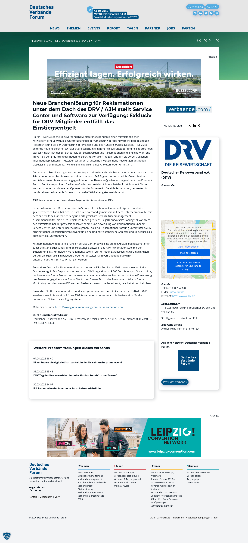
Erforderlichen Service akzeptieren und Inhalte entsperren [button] (188, 266)
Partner (152, 28)
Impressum (178, 517)
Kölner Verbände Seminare (165, 499)
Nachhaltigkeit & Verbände (92, 482)
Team (215, 517)
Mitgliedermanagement (90, 475)
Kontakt (33, 496)
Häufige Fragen (159, 502)
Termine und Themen (125, 482)
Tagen (132, 28)
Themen (74, 28)
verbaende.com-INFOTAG (164, 492)
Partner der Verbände (198, 472)
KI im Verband (85, 472)
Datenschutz (163, 517)
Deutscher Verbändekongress (166, 495)
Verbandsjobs (194, 475)
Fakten (188, 28)
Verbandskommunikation (91, 492)
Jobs (171, 28)
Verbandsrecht (85, 485)
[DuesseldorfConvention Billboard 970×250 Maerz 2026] (124, 60)
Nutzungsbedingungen (198, 517)
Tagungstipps (194, 479)
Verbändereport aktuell (126, 475)
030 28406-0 (178, 288)
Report (113, 28)
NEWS (55, 28)
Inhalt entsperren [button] (188, 252)
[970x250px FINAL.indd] (124, 419)
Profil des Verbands (175, 382)
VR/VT (58, 496)
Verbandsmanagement (90, 479)
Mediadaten (46, 496)
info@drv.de (177, 292)
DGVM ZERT (193, 482)
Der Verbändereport (124, 472)
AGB (152, 517)
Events (94, 28)
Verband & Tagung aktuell (128, 479)
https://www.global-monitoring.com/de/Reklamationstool (89, 307)
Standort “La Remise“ (162, 505)
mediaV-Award (122, 485)
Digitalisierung (85, 489)
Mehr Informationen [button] (188, 246)
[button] (7, 536)
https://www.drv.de (183, 296)
